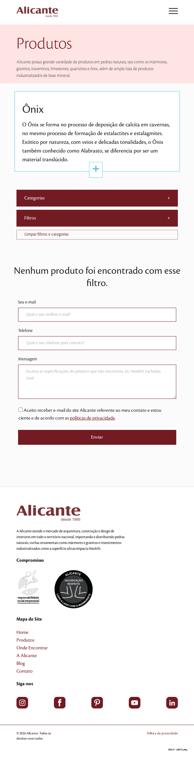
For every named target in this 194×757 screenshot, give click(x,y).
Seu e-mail (27, 302)
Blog (20, 663)
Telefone (25, 330)
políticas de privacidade (92, 418)
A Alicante (26, 655)
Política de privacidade (162, 733)
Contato (24, 671)
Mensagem (27, 359)
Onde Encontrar (32, 648)
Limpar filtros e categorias (47, 234)
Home (22, 632)
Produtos (25, 640)
